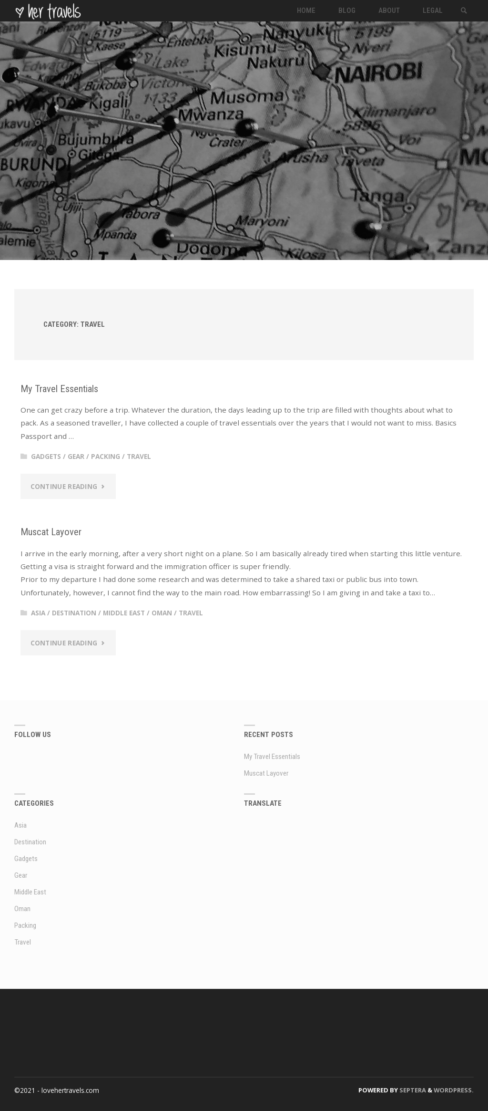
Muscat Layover (50, 532)
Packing (105, 456)
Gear (76, 456)
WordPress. (454, 1090)
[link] (464, 11)
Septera (412, 1090)
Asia (38, 612)
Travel (139, 456)
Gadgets (46, 456)
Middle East (124, 612)
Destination (74, 612)
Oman (162, 612)
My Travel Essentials (59, 389)
